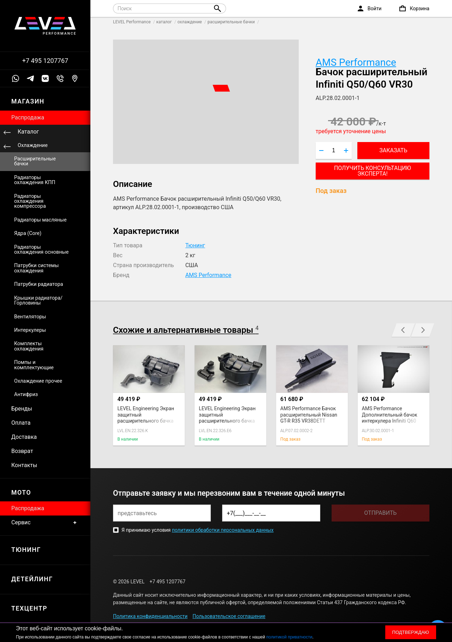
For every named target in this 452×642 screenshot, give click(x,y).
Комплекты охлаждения (28, 346)
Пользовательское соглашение (228, 616)
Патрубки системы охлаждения (36, 268)
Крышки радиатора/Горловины (38, 300)
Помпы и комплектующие (34, 364)
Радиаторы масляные (40, 220)
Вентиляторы (30, 317)
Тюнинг (195, 245)
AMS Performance (356, 62)
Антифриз (26, 394)
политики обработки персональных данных (223, 530)
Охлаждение (33, 145)
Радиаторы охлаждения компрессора (30, 201)
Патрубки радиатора (38, 284)
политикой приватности (289, 637)
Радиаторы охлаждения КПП (34, 180)
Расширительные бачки (35, 161)
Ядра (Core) (27, 233)
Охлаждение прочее (38, 381)
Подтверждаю (410, 632)
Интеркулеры (30, 330)
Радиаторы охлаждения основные (41, 249)
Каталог (28, 131)
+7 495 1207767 (45, 61)
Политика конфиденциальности (150, 616)
